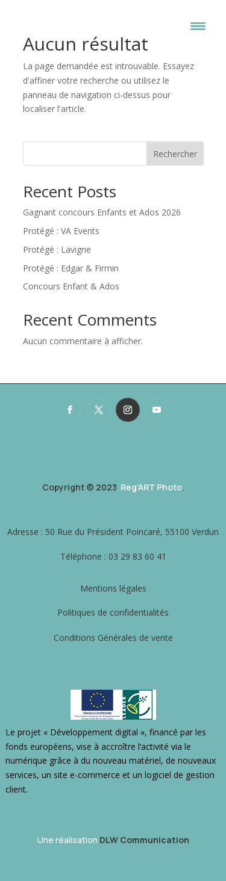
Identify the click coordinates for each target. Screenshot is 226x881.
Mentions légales (113, 588)
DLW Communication (144, 839)
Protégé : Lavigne (57, 249)
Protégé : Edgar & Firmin (71, 268)
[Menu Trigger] (198, 25)
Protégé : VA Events (61, 230)
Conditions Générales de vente (113, 637)
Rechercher (175, 153)
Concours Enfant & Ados (71, 286)
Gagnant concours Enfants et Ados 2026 (102, 212)
